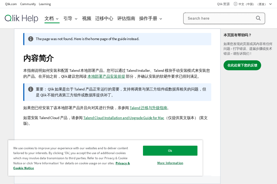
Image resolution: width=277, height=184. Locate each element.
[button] (258, 18)
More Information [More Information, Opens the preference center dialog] (141, 159)
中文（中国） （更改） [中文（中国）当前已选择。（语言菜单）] (253, 4)
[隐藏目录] (6, 36)
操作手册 (148, 18)
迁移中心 (104, 18)
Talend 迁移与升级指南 (148, 107)
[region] (88, 156)
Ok (142, 147)
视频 (86, 18)
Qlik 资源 (223, 4)
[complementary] (248, 106)
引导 (68, 18)
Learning (45, 4)
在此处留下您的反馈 (242, 65)
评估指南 (126, 18)
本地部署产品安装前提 (106, 76)
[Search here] (224, 18)
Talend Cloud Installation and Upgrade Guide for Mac (123, 117)
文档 (49, 18)
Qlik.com (11, 4)
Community (28, 4)
